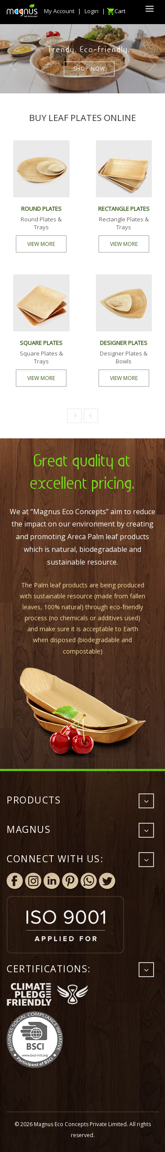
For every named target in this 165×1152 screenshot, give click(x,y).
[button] (74, 416)
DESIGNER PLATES (123, 343)
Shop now (89, 69)
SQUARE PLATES (41, 343)
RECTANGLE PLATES (124, 209)
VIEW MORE (41, 244)
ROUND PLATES (41, 209)
